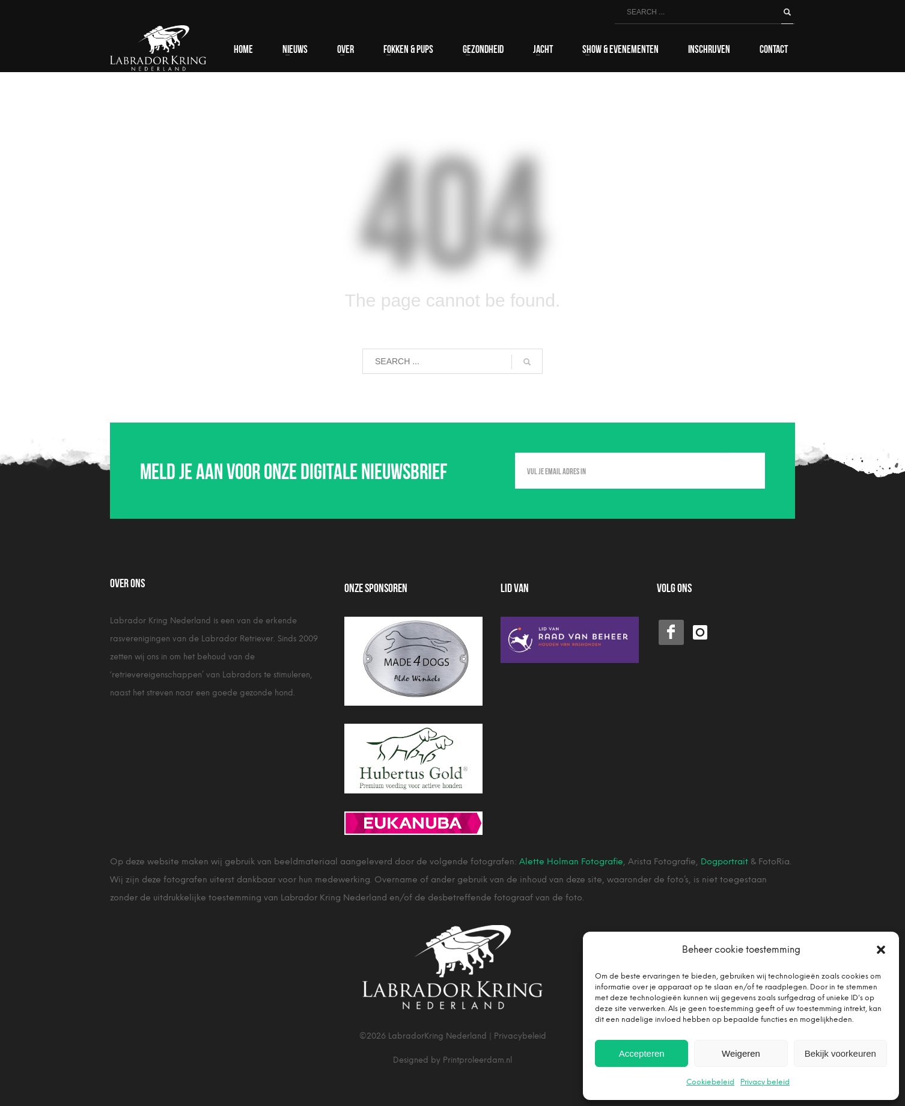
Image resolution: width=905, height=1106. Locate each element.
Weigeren (741, 1053)
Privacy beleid (765, 1082)
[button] (881, 950)
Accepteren (642, 1053)
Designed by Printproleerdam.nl (452, 1060)
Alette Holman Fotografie (571, 862)
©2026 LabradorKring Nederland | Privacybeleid (452, 1035)
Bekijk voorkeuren (840, 1053)
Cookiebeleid (710, 1082)
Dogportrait (724, 862)
